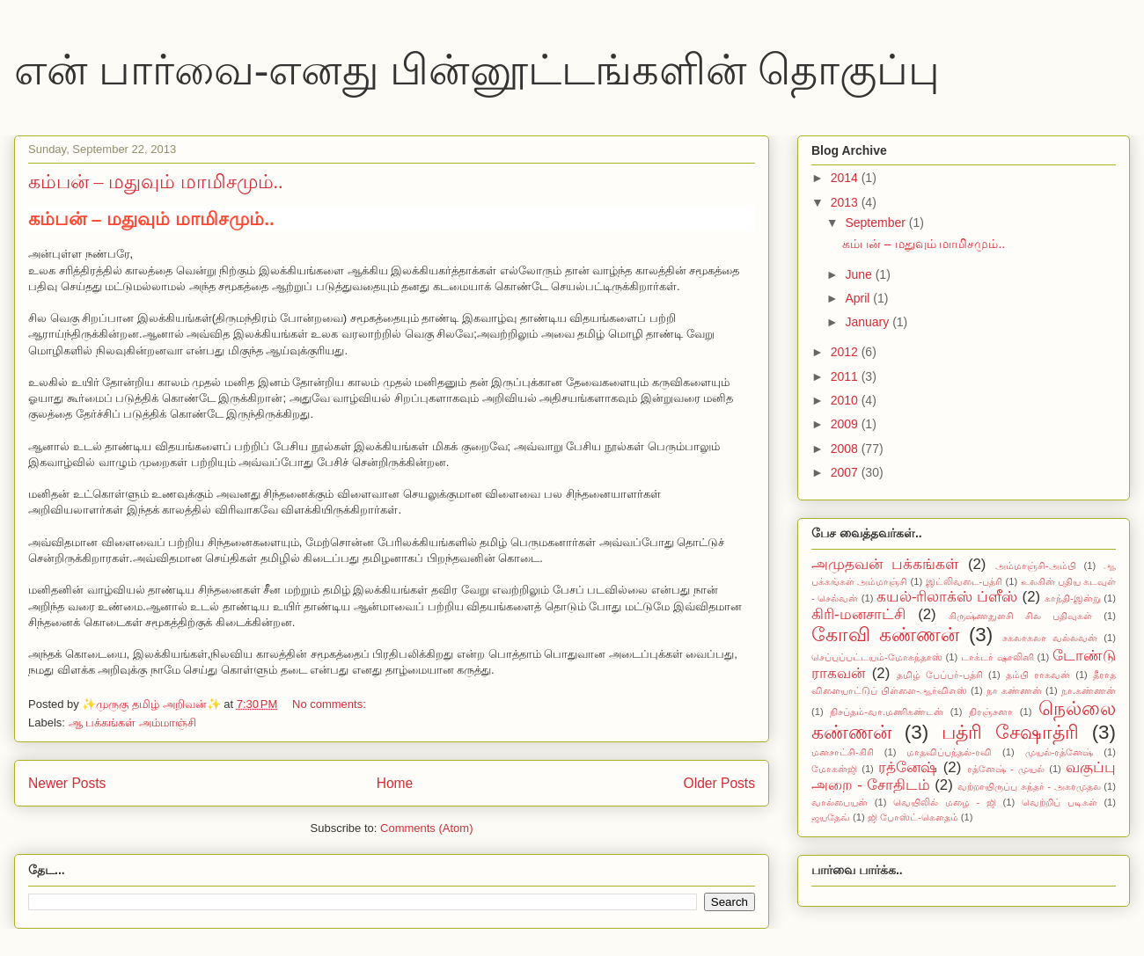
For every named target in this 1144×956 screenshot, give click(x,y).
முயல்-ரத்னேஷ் (1059, 752)
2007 (846, 472)
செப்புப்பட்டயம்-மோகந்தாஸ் (876, 657)
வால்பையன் (839, 802)
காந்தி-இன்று (1073, 598)
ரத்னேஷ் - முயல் (1006, 768)
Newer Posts (67, 783)
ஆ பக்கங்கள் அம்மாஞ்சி (132, 722)
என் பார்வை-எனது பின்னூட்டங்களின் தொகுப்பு (477, 70)
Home (395, 783)
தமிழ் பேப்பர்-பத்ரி (940, 674)
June (860, 274)
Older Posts (719, 783)
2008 (846, 449)
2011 (846, 376)
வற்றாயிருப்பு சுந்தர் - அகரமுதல (1029, 786)
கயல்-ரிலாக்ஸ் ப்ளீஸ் (947, 596)
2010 (846, 400)
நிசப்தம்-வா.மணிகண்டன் (886, 711)
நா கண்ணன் (1014, 690)
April (859, 298)
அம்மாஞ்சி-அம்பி (1035, 565)
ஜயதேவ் (830, 817)
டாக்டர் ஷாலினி (997, 657)
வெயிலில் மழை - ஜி (944, 802)
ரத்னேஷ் (907, 767)
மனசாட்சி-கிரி (842, 752)
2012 (846, 352)
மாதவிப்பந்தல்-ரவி (949, 752)
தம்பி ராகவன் (1038, 674)
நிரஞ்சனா (991, 711)
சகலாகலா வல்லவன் (1049, 637)
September (876, 222)
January (868, 322)
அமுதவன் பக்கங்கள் (884, 564)
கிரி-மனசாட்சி (858, 614)
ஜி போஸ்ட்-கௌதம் (913, 817)
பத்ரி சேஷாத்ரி (1010, 732)
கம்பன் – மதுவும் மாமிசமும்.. (155, 182)
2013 (846, 202)
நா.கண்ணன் (1088, 690)
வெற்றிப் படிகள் (1059, 802)
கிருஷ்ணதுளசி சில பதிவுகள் (1020, 615)
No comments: (330, 704)
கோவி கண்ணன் (885, 635)
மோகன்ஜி (834, 768)
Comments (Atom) (426, 828)
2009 (846, 424)
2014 (846, 178)
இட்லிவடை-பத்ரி (964, 581)
